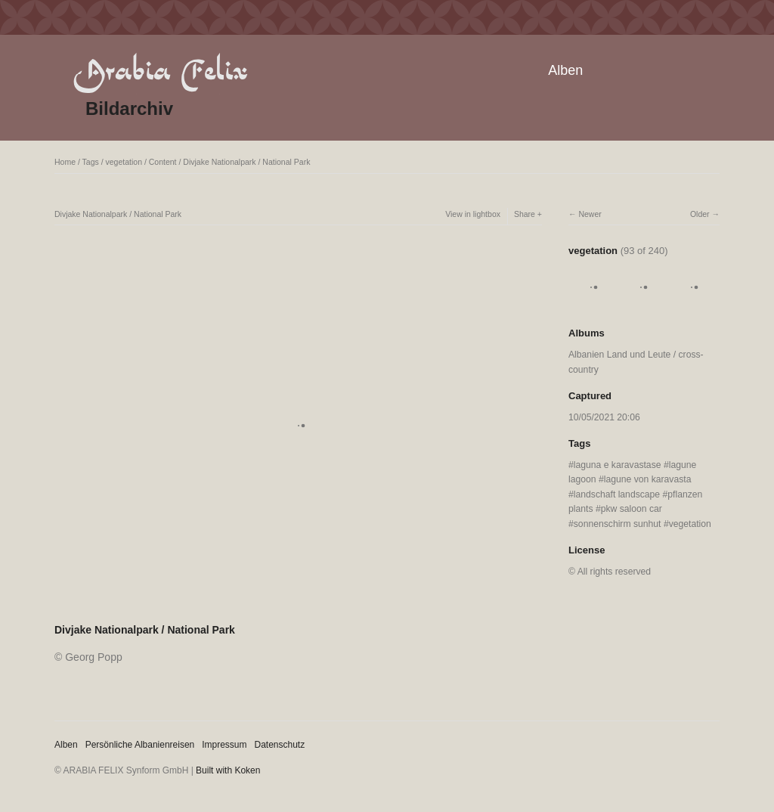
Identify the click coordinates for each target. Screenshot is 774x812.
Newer (589, 213)
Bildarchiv (129, 108)
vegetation (124, 161)
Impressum (224, 744)
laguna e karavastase (617, 465)
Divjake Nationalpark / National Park (246, 161)
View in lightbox (472, 213)
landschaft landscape (617, 494)
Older (700, 213)
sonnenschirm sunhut (617, 524)
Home (65, 161)
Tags (90, 161)
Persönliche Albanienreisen (140, 744)
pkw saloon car (631, 509)
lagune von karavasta (648, 479)
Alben (565, 70)
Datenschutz (280, 744)
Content (163, 161)
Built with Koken (228, 770)
